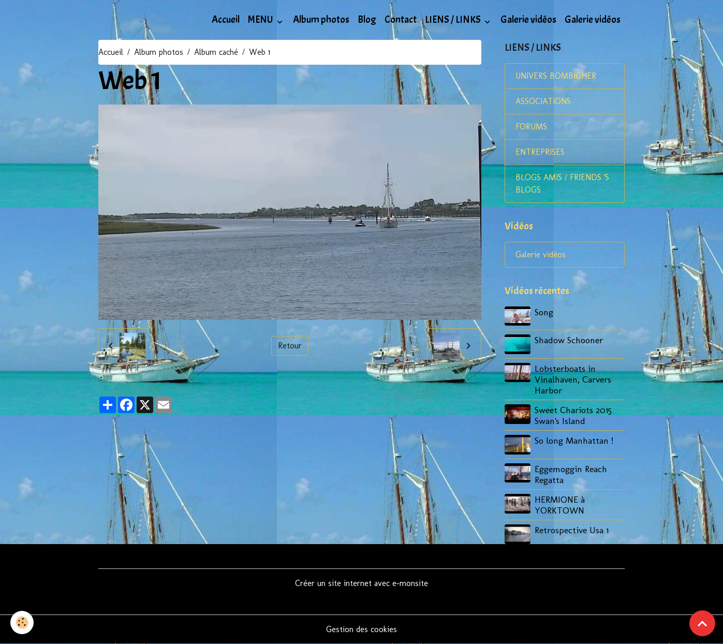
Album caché (216, 52)
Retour (290, 345)
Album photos (321, 19)
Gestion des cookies (361, 629)
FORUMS (531, 126)
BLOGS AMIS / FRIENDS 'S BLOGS (562, 183)
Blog (367, 19)
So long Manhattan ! (574, 440)
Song (544, 311)
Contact (401, 19)
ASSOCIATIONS (543, 101)
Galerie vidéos (528, 19)
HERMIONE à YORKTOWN (560, 505)
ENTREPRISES (540, 152)
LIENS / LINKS (453, 19)
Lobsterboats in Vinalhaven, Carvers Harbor (573, 379)
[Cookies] (22, 622)
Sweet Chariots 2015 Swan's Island (573, 415)
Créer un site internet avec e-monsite (361, 583)
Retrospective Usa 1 (572, 529)
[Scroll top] (702, 623)
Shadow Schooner (569, 339)
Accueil (226, 19)
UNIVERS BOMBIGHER (555, 76)
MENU (261, 19)
